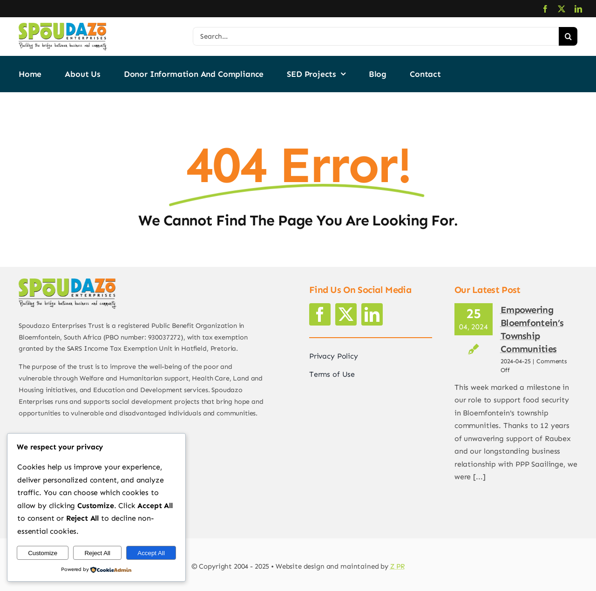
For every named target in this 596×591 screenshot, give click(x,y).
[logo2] (63, 26)
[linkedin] (578, 9)
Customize (42, 553)
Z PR (397, 566)
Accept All (151, 553)
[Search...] (376, 36)
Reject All (97, 553)
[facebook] (545, 9)
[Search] (568, 36)
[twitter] (561, 9)
